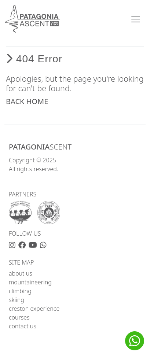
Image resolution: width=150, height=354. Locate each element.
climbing (20, 291)
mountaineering (30, 282)
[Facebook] (23, 245)
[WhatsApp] (43, 245)
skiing (16, 300)
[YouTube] (34, 245)
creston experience (34, 309)
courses (19, 317)
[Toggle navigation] (136, 19)
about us (20, 273)
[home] (32, 19)
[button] (134, 340)
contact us (22, 326)
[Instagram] (13, 245)
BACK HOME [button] (27, 101)
